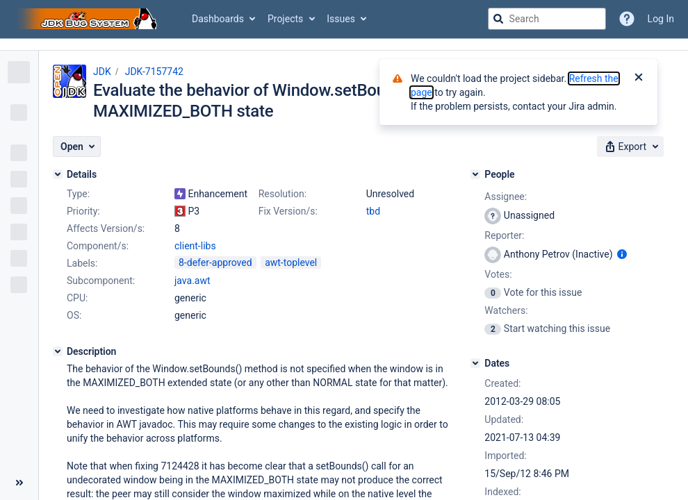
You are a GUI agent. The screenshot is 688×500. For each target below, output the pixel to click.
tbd (373, 211)
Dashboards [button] (218, 18)
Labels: (82, 263)
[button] (77, 146)
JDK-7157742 (154, 71)
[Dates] (475, 363)
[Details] (58, 174)
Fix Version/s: (288, 211)
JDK (102, 71)
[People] (475, 174)
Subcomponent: (101, 280)
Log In (661, 18)
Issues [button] (341, 18)
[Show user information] (622, 254)
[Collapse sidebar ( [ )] (19, 482)
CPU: (77, 297)
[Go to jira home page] (89, 19)
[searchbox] (547, 19)
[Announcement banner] (344, 45)
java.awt (192, 280)
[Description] (58, 351)
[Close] (639, 78)
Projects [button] (285, 18)
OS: (74, 315)
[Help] (627, 19)
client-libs (195, 245)
